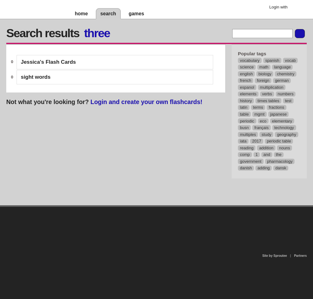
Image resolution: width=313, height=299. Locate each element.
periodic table (279, 141)
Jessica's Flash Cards (48, 62)
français (261, 127)
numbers (286, 94)
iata (243, 141)
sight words (36, 77)
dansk (280, 168)
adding (264, 168)
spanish (272, 60)
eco (263, 121)
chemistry (286, 74)
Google (297, 8)
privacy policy (176, 209)
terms (258, 107)
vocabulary (250, 60)
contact (153, 223)
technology (284, 127)
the (278, 154)
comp (245, 154)
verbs (267, 94)
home (81, 13)
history (246, 100)
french (245, 80)
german (282, 80)
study (266, 134)
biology (265, 74)
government (251, 161)
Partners (300, 255)
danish (246, 168)
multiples (248, 134)
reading (247, 148)
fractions (276, 107)
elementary (282, 121)
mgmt (259, 114)
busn (244, 127)
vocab (290, 60)
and (267, 154)
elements (248, 94)
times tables (268, 100)
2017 (256, 141)
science (247, 67)
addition (266, 148)
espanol (247, 87)
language (282, 67)
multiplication (271, 87)
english (246, 74)
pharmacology (280, 161)
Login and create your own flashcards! (146, 101)
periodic (247, 121)
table (244, 114)
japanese (278, 114)
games (136, 13)
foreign (263, 80)
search (108, 13)
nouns (284, 148)
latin (244, 107)
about (75, 232)
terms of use (205, 225)
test (288, 100)
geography (286, 134)
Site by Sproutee (274, 255)
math (264, 67)
